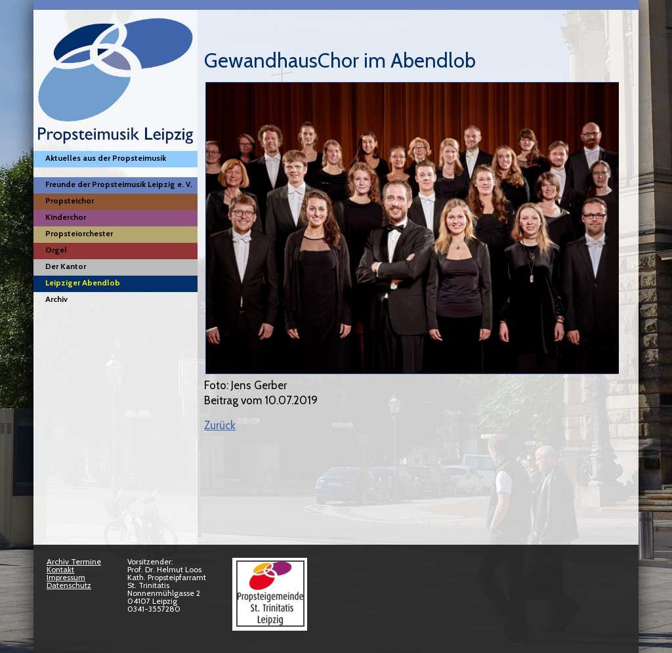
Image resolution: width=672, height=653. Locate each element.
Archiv (56, 299)
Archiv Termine (74, 561)
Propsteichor (69, 200)
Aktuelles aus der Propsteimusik (105, 158)
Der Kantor (65, 266)
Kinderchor (65, 217)
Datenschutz (69, 585)
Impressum (66, 577)
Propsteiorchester (79, 233)
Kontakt (60, 569)
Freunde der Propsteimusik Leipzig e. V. (118, 184)
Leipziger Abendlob (82, 282)
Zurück (220, 425)
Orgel (56, 250)
